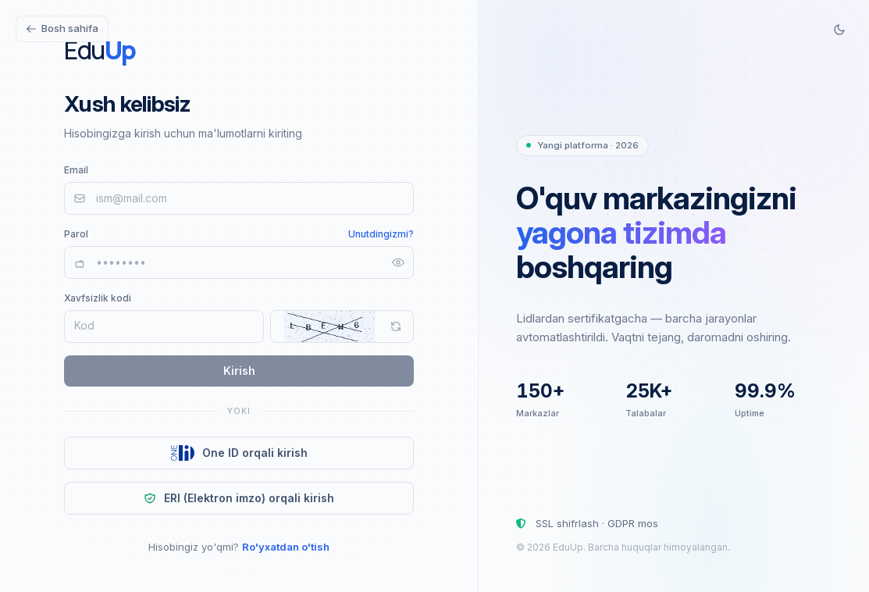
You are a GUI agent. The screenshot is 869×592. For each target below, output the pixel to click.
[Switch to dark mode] (839, 30)
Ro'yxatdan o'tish (285, 546)
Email (76, 170)
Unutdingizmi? (381, 234)
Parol (76, 234)
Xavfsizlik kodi (97, 298)
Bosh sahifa (62, 28)
